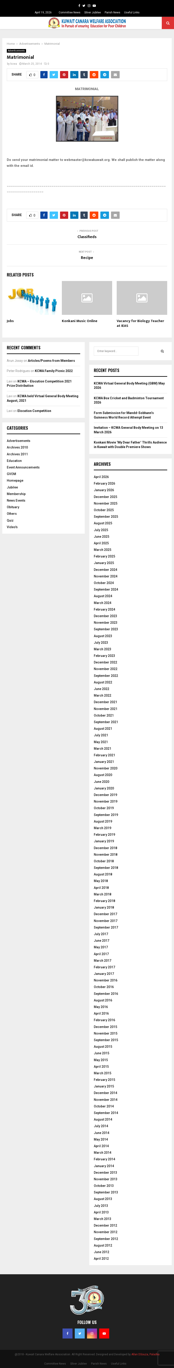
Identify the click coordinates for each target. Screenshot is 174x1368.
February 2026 (104, 483)
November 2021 (105, 709)
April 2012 (101, 1258)
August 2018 (103, 874)
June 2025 (101, 536)
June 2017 (101, 940)
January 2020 (104, 788)
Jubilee (12, 487)
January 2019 (104, 841)
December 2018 (105, 848)
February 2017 (104, 967)
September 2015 (106, 1040)
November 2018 (105, 854)
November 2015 (105, 1033)
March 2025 (102, 550)
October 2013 (104, 1186)
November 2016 (105, 980)
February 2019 (104, 834)
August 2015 (103, 1046)
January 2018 (104, 907)
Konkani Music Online (79, 321)
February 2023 (104, 656)
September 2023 (106, 629)
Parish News (112, 12)
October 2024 (104, 583)
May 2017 (101, 947)
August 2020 (103, 775)
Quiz (10, 520)
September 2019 (106, 815)
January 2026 (104, 490)
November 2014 (105, 1100)
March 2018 (102, 894)
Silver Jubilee (92, 12)
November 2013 (105, 1179)
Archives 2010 (17, 447)
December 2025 (105, 497)
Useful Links (132, 12)
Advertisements (16, 50)
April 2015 (101, 1066)
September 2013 (106, 1192)
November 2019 (105, 801)
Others (12, 513)
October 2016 (104, 987)
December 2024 (105, 570)
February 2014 (104, 1159)
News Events (16, 500)
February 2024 (104, 609)
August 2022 (103, 682)
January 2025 (104, 563)
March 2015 (102, 1073)
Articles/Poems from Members (51, 360)
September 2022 (106, 676)
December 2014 (105, 1093)
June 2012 (101, 1252)
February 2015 (104, 1080)
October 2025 (104, 510)
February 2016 (104, 1020)
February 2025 (104, 556)
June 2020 (101, 782)
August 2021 (103, 728)
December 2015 (105, 1027)
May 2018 (101, 881)
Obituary (13, 507)
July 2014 (101, 1126)
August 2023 (103, 636)
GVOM (11, 474)
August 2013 (103, 1199)
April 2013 (101, 1212)
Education (14, 461)
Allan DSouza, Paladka (145, 1354)
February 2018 (104, 901)
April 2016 (101, 1013)
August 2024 (103, 596)
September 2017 (106, 927)
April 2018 (101, 888)
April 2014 (101, 1146)
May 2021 (101, 742)
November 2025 (105, 503)
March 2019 (102, 828)
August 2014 (103, 1119)
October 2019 (104, 808)
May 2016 (101, 1007)
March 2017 (102, 960)
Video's (12, 527)
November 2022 (105, 669)
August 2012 (103, 1245)
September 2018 (106, 868)
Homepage (15, 480)
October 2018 (104, 861)
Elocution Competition (34, 411)
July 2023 (101, 642)
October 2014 (104, 1106)
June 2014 (101, 1133)
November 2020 (105, 768)
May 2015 (101, 1060)
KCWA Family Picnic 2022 (54, 371)
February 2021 (104, 755)
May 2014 (101, 1139)
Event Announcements (23, 467)
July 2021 (101, 735)
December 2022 (105, 662)
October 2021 (104, 715)
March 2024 (102, 603)
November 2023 (105, 622)
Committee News (69, 12)
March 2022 (102, 695)
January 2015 (104, 1086)
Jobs (10, 321)
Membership (16, 494)
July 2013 (101, 1206)
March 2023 (102, 649)
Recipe (87, 257)
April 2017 (101, 954)
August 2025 (103, 523)
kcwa (13, 63)
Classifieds (87, 237)
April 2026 (101, 477)
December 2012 (105, 1225)
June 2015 (101, 1053)
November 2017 (105, 921)
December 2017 (105, 914)
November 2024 (105, 576)
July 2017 (101, 934)
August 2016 (103, 1000)
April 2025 (101, 543)
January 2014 (104, 1166)
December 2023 (105, 616)
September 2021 (106, 722)
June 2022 (101, 689)
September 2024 (106, 589)
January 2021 (104, 762)
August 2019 (103, 821)
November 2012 (105, 1232)
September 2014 (106, 1113)
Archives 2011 (17, 454)
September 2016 (106, 994)
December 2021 (105, 702)
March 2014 (102, 1152)
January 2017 (104, 974)
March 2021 (102, 748)
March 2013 (102, 1219)
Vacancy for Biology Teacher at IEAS (140, 323)
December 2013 (105, 1172)
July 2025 (101, 530)
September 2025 (106, 516)
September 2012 (106, 1239)
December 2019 (105, 795)
